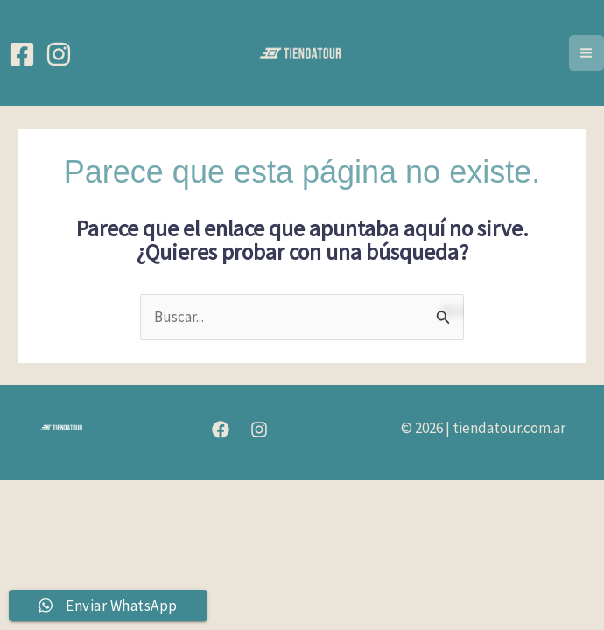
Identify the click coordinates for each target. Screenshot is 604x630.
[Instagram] (59, 54)
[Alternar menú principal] (587, 53)
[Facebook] (22, 54)
